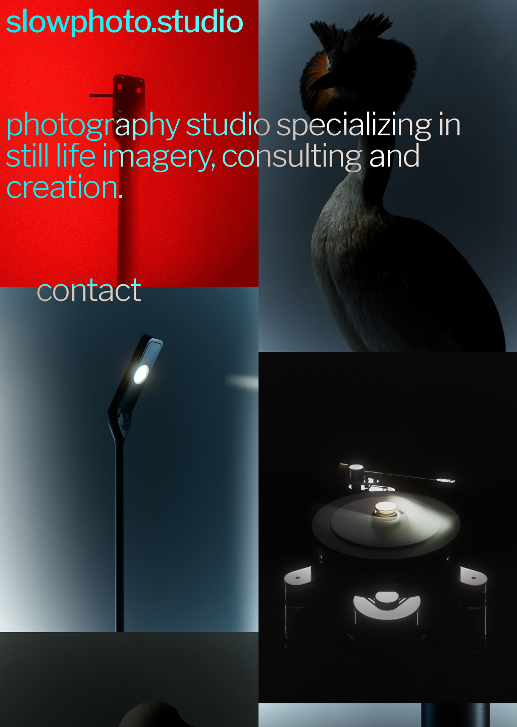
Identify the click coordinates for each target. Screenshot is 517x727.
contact (73, 289)
